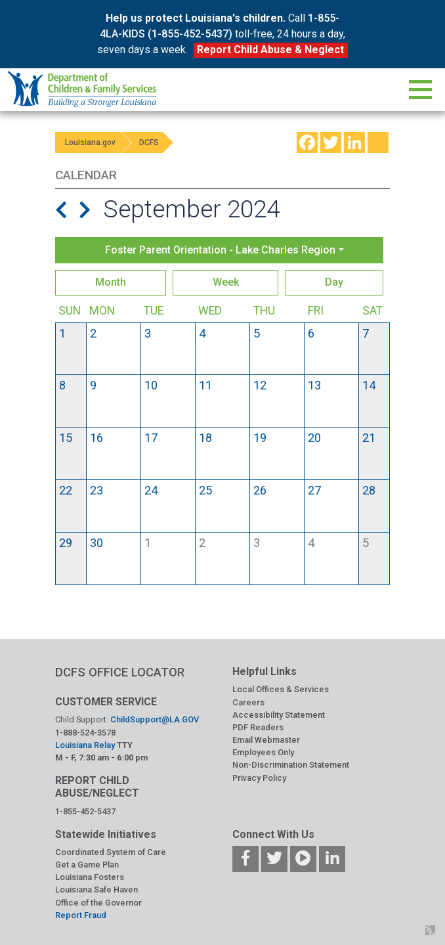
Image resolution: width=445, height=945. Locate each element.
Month (110, 282)
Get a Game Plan (87, 864)
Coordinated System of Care (110, 852)
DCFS (161, 142)
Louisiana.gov (93, 142)
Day (334, 282)
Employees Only (263, 752)
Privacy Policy (259, 778)
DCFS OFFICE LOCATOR (119, 672)
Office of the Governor (98, 903)
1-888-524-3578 (85, 732)
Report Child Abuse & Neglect (270, 49)
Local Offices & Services (280, 689)
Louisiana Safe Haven (96, 889)
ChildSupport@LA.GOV (154, 719)
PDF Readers (258, 727)
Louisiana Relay (86, 745)
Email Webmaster (266, 740)
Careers (248, 702)
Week (226, 282)
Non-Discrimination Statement (290, 765)
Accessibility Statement (278, 715)
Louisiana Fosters (89, 877)
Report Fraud (80, 915)
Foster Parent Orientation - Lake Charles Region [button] (220, 250)
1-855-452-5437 (85, 811)
